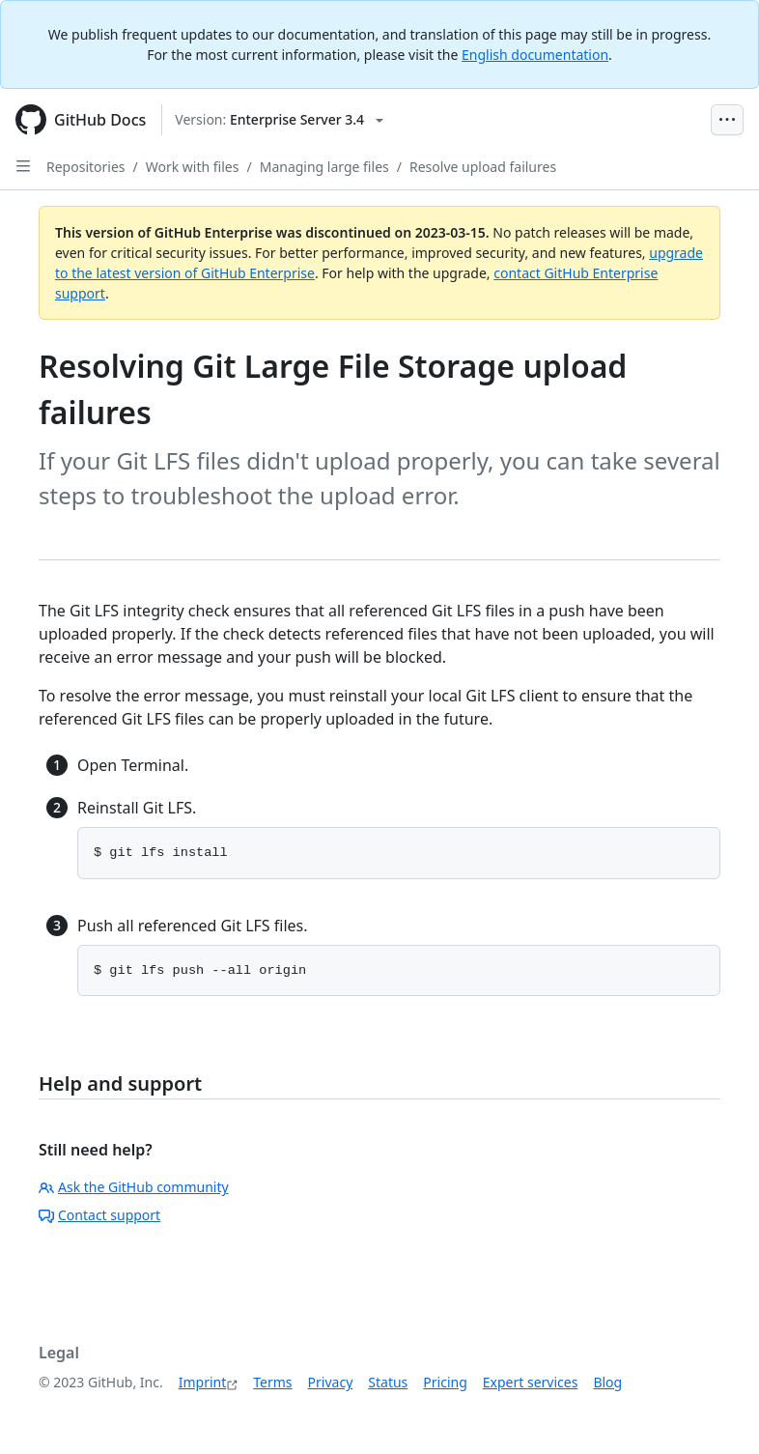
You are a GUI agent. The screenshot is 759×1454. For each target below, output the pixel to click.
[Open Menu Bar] (727, 119)
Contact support (99, 1215)
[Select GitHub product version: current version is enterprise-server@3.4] (279, 119)
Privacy (330, 1382)
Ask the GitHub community (134, 1187)
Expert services (530, 1382)
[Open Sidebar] (23, 166)
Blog (607, 1382)
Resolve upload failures (482, 166)
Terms (272, 1382)
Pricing (444, 1382)
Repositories (86, 166)
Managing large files (324, 166)
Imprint (203, 1382)
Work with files (192, 166)
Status (388, 1382)
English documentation (535, 54)
